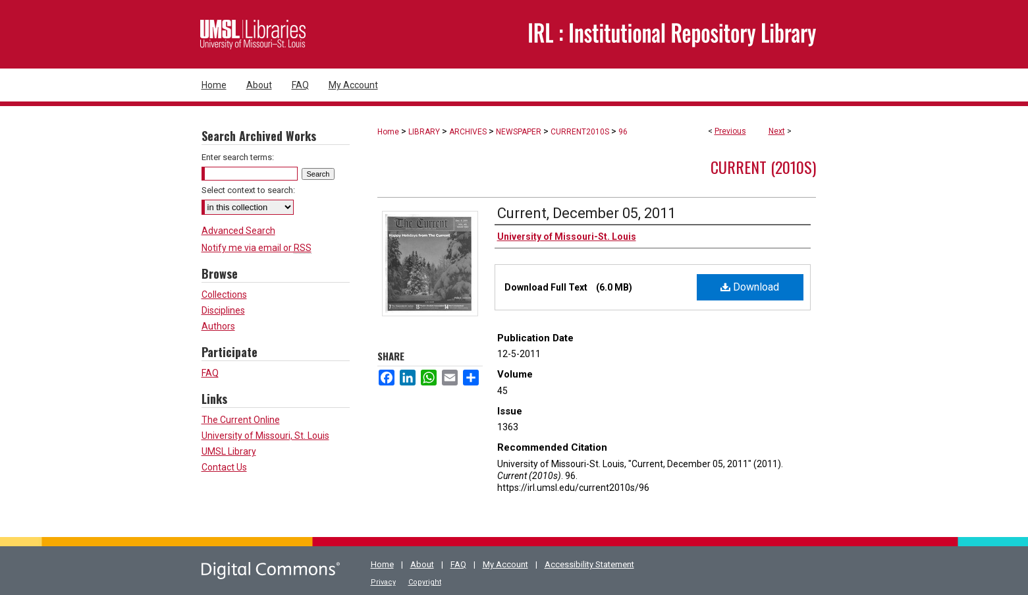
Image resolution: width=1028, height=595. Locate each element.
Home (388, 131)
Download (749, 287)
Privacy (383, 582)
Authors (218, 326)
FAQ (210, 373)
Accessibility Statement (589, 564)
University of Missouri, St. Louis (265, 435)
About (422, 564)
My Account (505, 564)
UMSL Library (229, 451)
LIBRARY (424, 131)
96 (623, 131)
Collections (224, 294)
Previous (730, 131)
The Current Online (241, 419)
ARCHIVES (468, 131)
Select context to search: (248, 190)
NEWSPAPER (518, 131)
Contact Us (224, 467)
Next (777, 131)
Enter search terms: (238, 157)
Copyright (424, 582)
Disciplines (223, 310)
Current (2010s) (763, 167)
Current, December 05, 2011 (586, 213)
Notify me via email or (256, 247)
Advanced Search (238, 230)
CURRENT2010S (580, 131)
